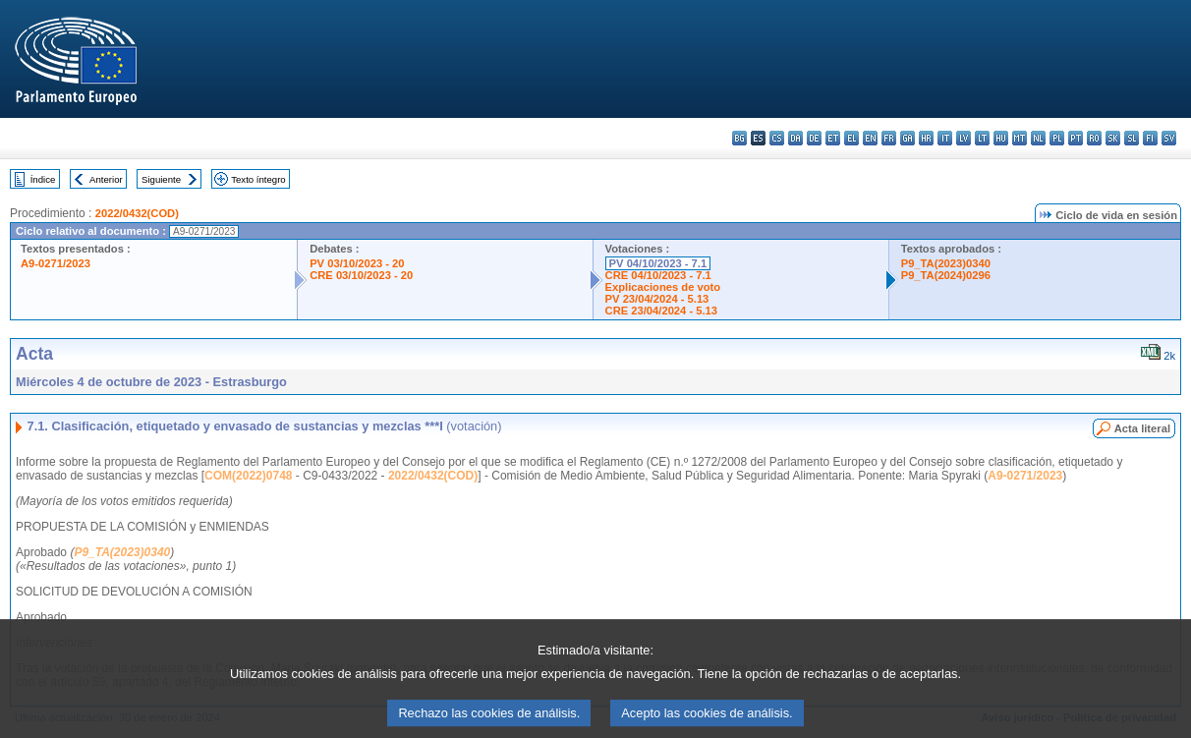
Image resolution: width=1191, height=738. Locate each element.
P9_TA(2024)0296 (946, 275)
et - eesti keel (832, 138)
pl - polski (1056, 138)
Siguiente (161, 179)
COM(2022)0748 (248, 476)
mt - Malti (1019, 138)
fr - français (888, 138)
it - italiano (944, 138)
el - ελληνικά (851, 138)
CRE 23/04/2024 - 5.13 (661, 310)
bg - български (739, 138)
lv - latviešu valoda (963, 138)
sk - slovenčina (1113, 138)
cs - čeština (776, 138)
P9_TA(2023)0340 (946, 263)
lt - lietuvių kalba (982, 138)
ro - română (1094, 138)
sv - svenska (1169, 138)
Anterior (106, 179)
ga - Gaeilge (907, 138)
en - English (870, 138)
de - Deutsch (814, 138)
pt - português (1075, 138)
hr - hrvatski (926, 138)
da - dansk (795, 138)
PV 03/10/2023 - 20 (357, 263)
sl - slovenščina (1131, 138)
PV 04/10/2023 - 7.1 (658, 263)
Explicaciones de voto (663, 287)
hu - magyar (1000, 138)
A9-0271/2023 (55, 263)
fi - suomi (1150, 138)
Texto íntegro (258, 179)
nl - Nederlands (1038, 138)
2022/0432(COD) (137, 213)
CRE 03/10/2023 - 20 (361, 275)
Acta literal (1142, 428)
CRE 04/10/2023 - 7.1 (658, 275)
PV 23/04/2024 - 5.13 (657, 299)
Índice (43, 179)
